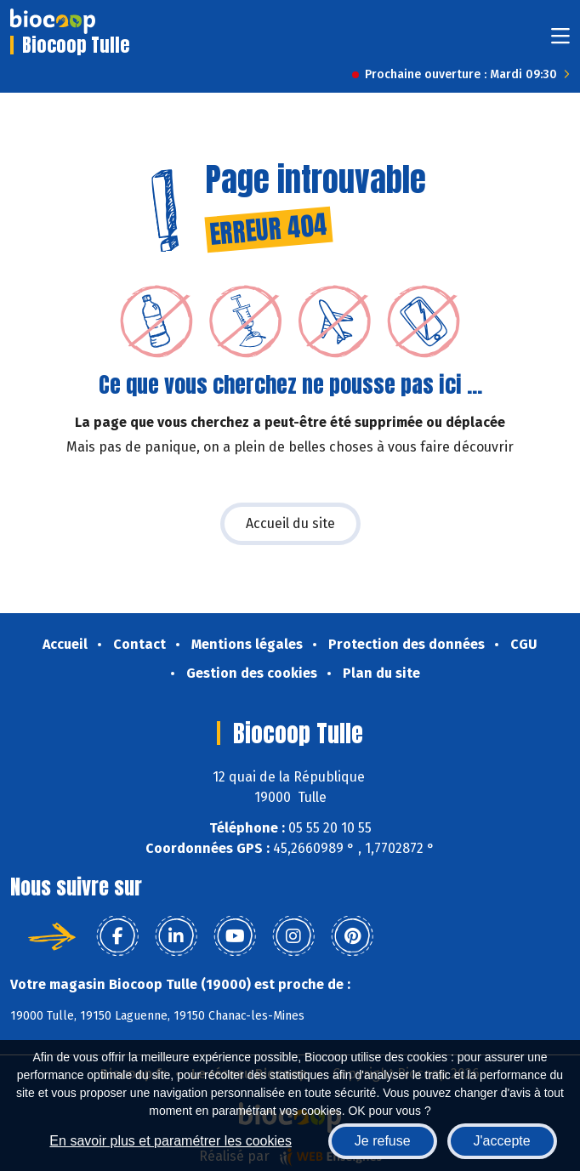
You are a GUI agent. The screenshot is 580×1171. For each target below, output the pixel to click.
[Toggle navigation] (560, 41)
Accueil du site (290, 523)
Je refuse (383, 1141)
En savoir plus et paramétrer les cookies (170, 1141)
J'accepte (502, 1141)
